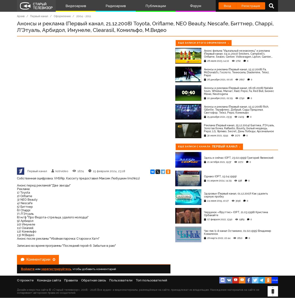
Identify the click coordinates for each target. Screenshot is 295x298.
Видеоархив (75, 6)
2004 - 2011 (83, 16)
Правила (71, 280)
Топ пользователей (151, 280)
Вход (227, 6)
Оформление (62, 16)
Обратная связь (93, 280)
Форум (195, 6)
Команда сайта (49, 280)
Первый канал (39, 16)
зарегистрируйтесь (56, 269)
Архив (21, 16)
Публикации (155, 6)
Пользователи (120, 280)
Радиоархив (116, 6)
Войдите (28, 269)
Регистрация (250, 6)
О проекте (25, 280)
